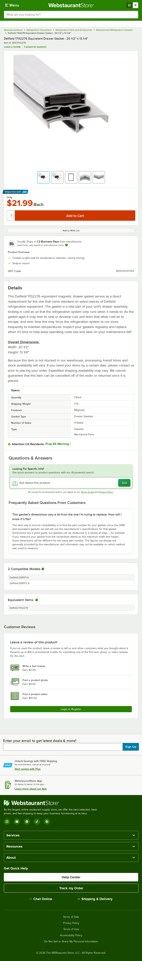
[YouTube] (17, 822)
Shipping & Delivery (95, 899)
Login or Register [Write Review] (71, 709)
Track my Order (71, 888)
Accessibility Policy (71, 935)
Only (9, 197)
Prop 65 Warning (57, 444)
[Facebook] (27, 822)
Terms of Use (87, 492)
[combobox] (71, 14)
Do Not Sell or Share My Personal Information (71, 941)
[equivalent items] (36, 600)
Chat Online (41, 899)
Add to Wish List (71, 230)
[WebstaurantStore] (52, 803)
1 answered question (35, 46)
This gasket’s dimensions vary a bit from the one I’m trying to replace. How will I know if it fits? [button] (66, 517)
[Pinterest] (47, 822)
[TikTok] (37, 822)
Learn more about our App (31, 788)
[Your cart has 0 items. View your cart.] (132, 5)
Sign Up (130, 747)
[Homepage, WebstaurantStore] (71, 5)
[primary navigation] (12, 5)
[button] (43, 177)
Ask (124, 483)
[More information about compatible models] (42, 569)
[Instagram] (7, 822)
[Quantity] (11, 215)
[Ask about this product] (71, 482)
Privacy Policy (106, 492)
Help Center (71, 877)
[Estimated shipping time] (66, 245)
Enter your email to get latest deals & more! (39, 741)
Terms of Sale (71, 917)
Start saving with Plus (28, 768)
